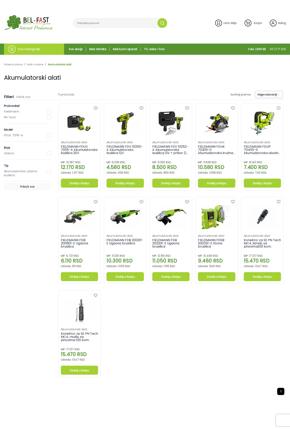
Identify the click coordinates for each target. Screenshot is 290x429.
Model (8, 130)
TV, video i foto (154, 49)
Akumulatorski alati (59, 64)
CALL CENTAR (267, 49)
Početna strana (13, 64)
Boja (7, 148)
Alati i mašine (35, 64)
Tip (6, 166)
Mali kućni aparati (125, 49)
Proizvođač (12, 106)
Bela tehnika (97, 49)
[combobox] (269, 94)
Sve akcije (76, 49)
